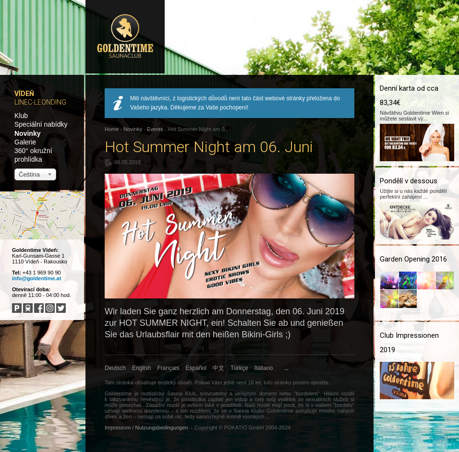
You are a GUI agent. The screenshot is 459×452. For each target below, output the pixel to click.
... (286, 368)
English (141, 368)
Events (155, 129)
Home (112, 129)
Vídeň (24, 93)
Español (196, 368)
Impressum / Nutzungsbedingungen (146, 427)
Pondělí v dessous (408, 181)
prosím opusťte (310, 382)
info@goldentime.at (36, 278)
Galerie (25, 142)
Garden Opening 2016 (413, 259)
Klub (21, 115)
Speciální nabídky (41, 124)
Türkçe (239, 368)
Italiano (263, 368)
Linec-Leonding (40, 102)
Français (168, 368)
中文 (218, 368)
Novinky (27, 133)
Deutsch (115, 368)
